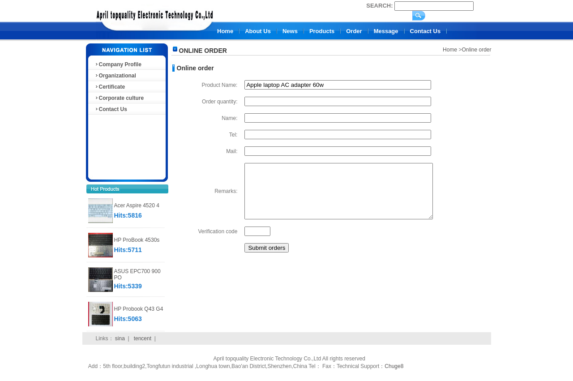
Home (225, 31)
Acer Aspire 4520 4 (136, 205)
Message (386, 31)
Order (354, 31)
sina (120, 338)
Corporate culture (119, 98)
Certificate (109, 87)
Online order (476, 50)
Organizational (115, 76)
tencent (142, 338)
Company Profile (117, 64)
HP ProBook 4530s (137, 240)
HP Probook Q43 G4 (138, 309)
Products (321, 31)
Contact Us (425, 31)
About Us (258, 31)
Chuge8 (394, 366)
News (290, 31)
